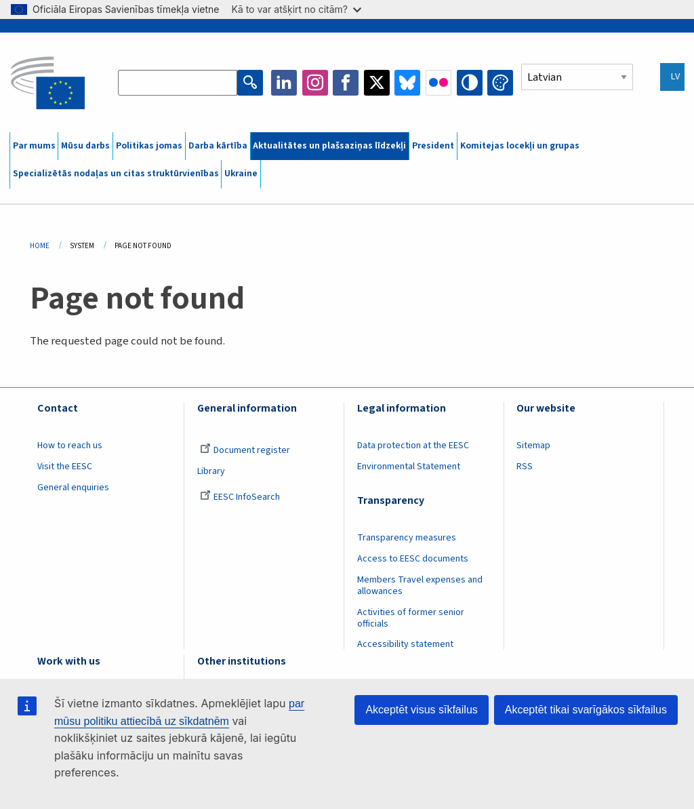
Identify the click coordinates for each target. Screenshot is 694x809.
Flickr (438, 83)
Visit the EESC (64, 466)
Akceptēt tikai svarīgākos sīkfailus (586, 709)
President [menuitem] (433, 146)
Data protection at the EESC (413, 445)
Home (39, 246)
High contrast (470, 83)
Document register (245, 450)
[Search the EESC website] (177, 83)
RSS (524, 466)
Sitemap (533, 445)
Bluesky (407, 83)
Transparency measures (406, 538)
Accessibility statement (405, 644)
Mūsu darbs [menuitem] (85, 146)
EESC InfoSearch (240, 497)
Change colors (500, 83)
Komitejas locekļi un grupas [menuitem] (519, 146)
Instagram (315, 83)
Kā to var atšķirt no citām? (296, 9)
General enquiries (73, 487)
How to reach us (69, 445)
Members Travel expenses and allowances (420, 585)
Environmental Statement (408, 466)
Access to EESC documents (412, 559)
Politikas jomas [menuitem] (149, 146)
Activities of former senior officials (410, 618)
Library (211, 471)
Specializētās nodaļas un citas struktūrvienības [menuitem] (116, 173)
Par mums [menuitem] (34, 146)
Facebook (346, 83)
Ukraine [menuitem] (241, 173)
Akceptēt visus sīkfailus (421, 709)
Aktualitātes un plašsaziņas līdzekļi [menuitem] (329, 146)
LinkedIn (284, 83)
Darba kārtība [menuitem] (217, 146)
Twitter (377, 83)
